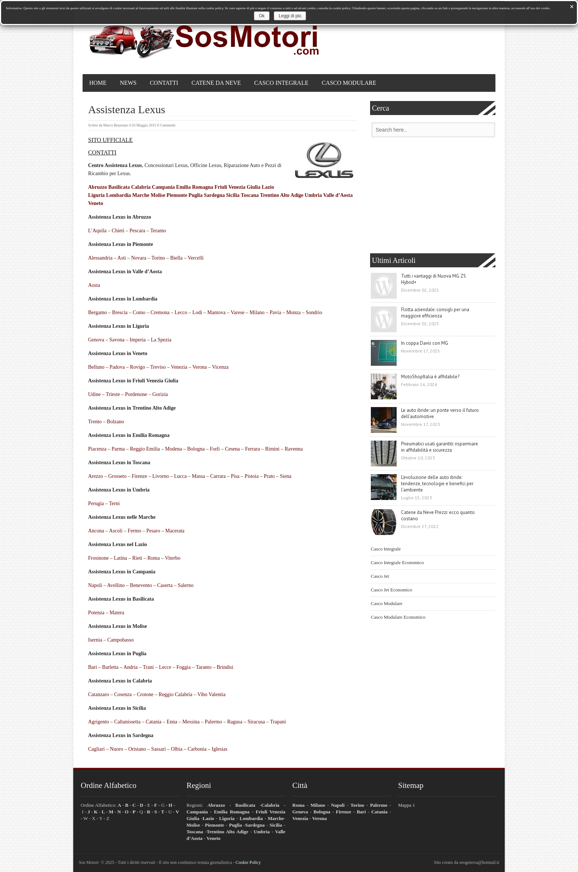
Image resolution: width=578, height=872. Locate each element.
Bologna (196, 449)
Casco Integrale (281, 83)
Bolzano (115, 421)
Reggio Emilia (145, 449)
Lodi (197, 312)
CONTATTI (102, 152)
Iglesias (219, 749)
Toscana (250, 195)
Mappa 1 (406, 805)
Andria (130, 667)
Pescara (137, 230)
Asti (121, 258)
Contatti (164, 83)
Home (98, 83)
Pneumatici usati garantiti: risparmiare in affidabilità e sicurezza (439, 447)
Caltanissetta (127, 722)
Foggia (184, 667)
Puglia (195, 195)
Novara (138, 258)
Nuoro (116, 749)
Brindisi (225, 667)
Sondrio (314, 312)
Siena (285, 476)
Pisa (235, 476)
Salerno (186, 585)
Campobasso (120, 640)
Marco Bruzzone (115, 125)
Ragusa (234, 722)
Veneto (95, 203)
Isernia (95, 640)
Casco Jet (380, 576)
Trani (148, 667)
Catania (153, 722)
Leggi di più (290, 15)
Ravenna (294, 449)
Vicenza (220, 367)
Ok (261, 15)
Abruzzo (97, 187)
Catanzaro (98, 694)
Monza (293, 312)
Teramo (158, 230)
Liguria (96, 195)
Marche (140, 195)
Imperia (138, 340)
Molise (158, 195)
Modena (173, 449)
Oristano (137, 749)
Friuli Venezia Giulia (237, 187)
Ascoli (116, 531)
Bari (92, 667)
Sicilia (233, 195)
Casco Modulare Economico (398, 617)
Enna (172, 722)
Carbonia (197, 749)
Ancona (96, 531)
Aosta (94, 285)
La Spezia (161, 340)
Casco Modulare (349, 83)
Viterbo (172, 558)
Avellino (116, 585)
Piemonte (177, 195)
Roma (153, 558)
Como (139, 312)
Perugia (96, 503)
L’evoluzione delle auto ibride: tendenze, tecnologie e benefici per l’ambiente (437, 483)
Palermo (213, 722)
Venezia (179, 367)
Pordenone (136, 394)
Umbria (313, 195)
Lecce (165, 667)
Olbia (176, 749)
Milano (257, 312)
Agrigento (98, 722)
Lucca (180, 476)
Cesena (232, 449)
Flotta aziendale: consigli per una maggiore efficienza (435, 312)
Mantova (216, 312)
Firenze (139, 476)
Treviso (158, 367)
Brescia (120, 312)
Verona (199, 367)
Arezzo (95, 476)
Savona (117, 340)
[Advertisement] (433, 196)
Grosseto (117, 476)
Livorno (160, 476)
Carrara (218, 476)
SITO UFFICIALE (110, 140)
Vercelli (196, 258)
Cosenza (123, 694)
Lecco (181, 312)
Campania (163, 187)
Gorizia (160, 394)
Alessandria (100, 258)
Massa (198, 476)
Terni (114, 503)
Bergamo (97, 312)
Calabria (141, 187)
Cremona (159, 312)
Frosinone (98, 558)
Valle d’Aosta (338, 195)
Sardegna (214, 195)
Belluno (96, 367)
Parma (118, 449)
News (128, 83)
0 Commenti (166, 125)
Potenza (96, 612)
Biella (176, 258)
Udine (94, 394)
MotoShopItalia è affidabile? (430, 377)
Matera (116, 612)
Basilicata (119, 187)
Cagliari (96, 749)
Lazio (268, 187)
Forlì (215, 449)
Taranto (204, 667)
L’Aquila (97, 230)
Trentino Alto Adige (281, 195)
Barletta (110, 667)
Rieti (137, 558)
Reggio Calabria (175, 694)
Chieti (118, 230)
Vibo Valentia (211, 694)
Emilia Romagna (194, 187)
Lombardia (118, 195)
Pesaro (153, 531)
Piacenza (97, 449)
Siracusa (256, 722)
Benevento (141, 585)
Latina (120, 558)
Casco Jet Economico (391, 590)
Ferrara (252, 449)
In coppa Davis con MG (424, 343)
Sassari (158, 749)
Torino (158, 258)
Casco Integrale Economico (397, 562)
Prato (269, 476)
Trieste (113, 394)
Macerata (174, 531)
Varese (237, 312)
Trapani (278, 722)
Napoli (95, 585)
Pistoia (252, 476)
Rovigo (137, 367)
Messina (191, 722)
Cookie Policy (248, 862)
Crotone (145, 694)
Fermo (134, 531)
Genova (96, 340)
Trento (95, 421)
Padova (117, 367)
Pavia (275, 312)
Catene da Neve (216, 83)
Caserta (165, 585)
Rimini (272, 449)
